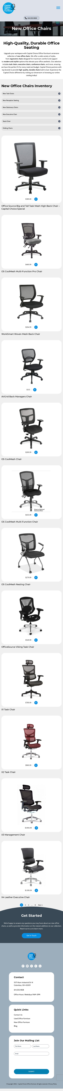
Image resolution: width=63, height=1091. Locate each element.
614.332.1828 (32, 18)
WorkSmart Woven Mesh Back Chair (20, 334)
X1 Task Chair (8, 709)
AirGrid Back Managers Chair (16, 396)
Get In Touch (31, 936)
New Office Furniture (22, 1022)
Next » (40, 905)
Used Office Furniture (22, 1019)
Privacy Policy (53, 1084)
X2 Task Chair (8, 772)
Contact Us (18, 1015)
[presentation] (25, 1062)
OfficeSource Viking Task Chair (17, 647)
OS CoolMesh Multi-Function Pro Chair (21, 271)
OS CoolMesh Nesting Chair (15, 584)
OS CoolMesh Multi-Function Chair (19, 522)
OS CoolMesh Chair (11, 459)
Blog (15, 1026)
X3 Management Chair (13, 834)
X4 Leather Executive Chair (15, 897)
